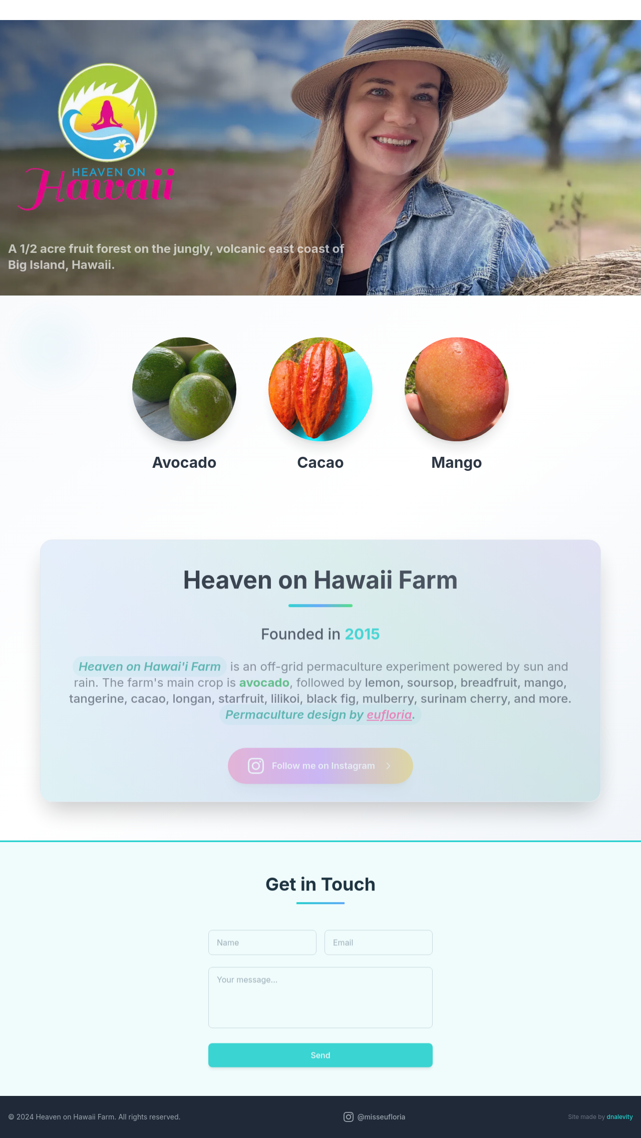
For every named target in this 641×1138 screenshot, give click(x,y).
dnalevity (620, 1116)
